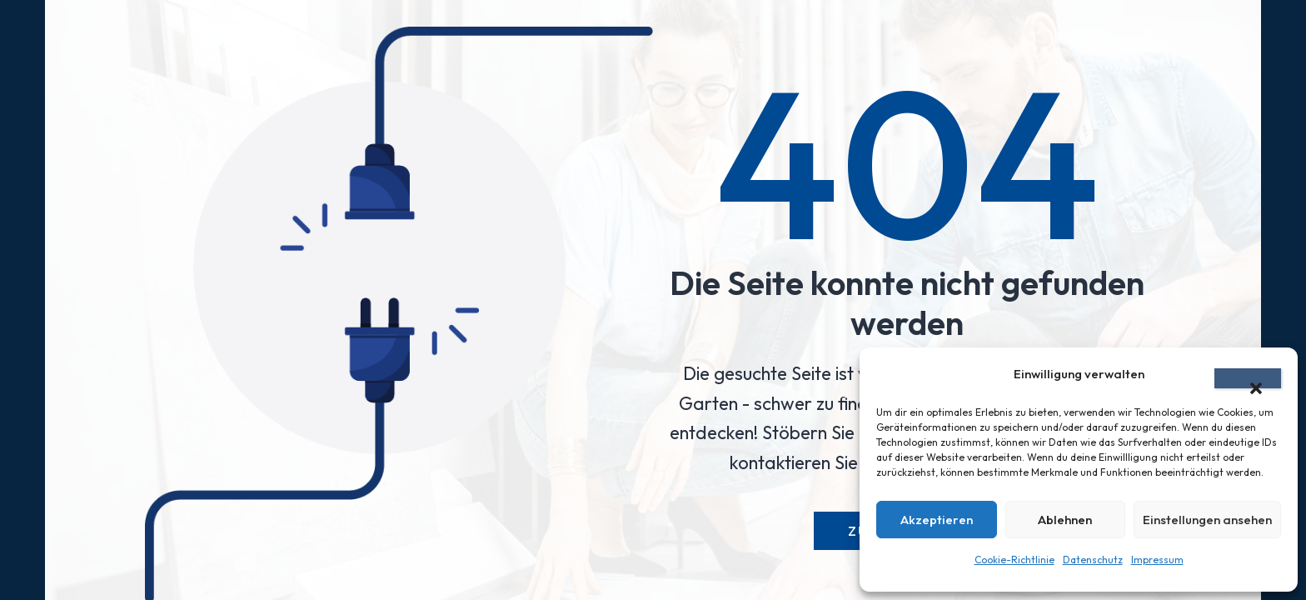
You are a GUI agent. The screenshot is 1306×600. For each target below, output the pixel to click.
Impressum (1157, 559)
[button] (1247, 378)
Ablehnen (1065, 520)
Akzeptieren (936, 520)
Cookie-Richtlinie (1014, 559)
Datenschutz (1093, 559)
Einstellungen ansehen (1207, 520)
